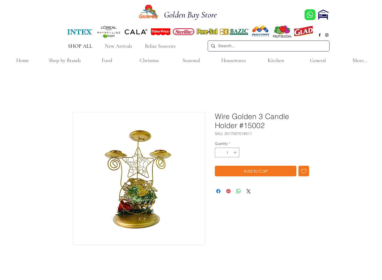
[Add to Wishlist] (303, 171)
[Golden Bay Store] (193, 15)
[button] (65, 60)
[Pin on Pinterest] (228, 191)
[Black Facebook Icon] (320, 35)
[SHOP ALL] (80, 46)
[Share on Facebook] (218, 191)
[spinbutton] (227, 152)
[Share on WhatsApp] (238, 191)
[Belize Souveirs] (161, 46)
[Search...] (268, 46)
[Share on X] (248, 191)
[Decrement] (219, 152)
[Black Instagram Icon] (327, 35)
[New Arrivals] (118, 46)
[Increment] (235, 152)
